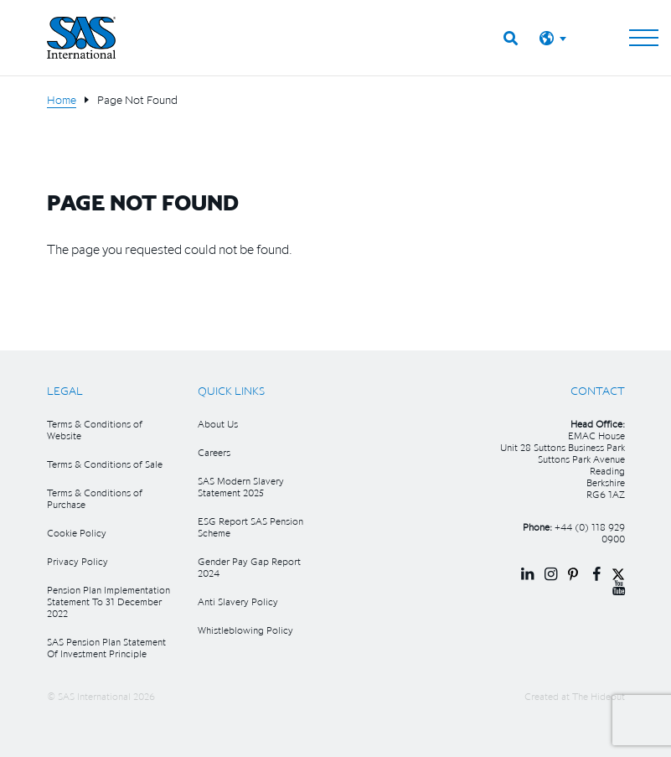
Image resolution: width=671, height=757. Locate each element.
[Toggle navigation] (643, 37)
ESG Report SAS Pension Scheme (250, 527)
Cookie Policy (76, 532)
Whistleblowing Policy (245, 630)
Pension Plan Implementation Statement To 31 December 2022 (108, 601)
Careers (214, 452)
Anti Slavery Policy (238, 601)
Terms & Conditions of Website (94, 429)
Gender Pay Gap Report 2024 (249, 567)
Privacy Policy (77, 561)
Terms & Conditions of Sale (105, 464)
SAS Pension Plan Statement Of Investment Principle (106, 647)
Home (61, 99)
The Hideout (598, 696)
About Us (218, 423)
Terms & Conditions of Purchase (94, 498)
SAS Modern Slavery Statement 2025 (241, 486)
